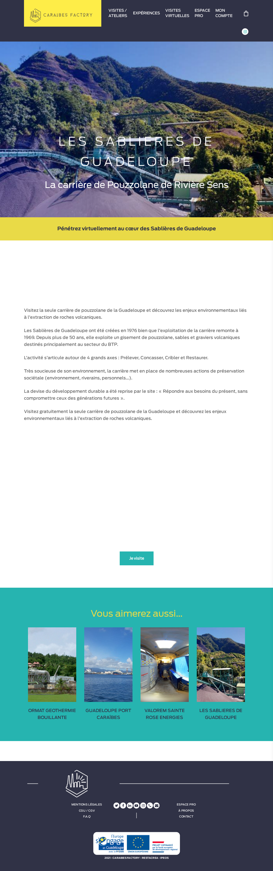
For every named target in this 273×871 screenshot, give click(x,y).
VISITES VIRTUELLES (177, 13)
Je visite (136, 558)
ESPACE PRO (202, 13)
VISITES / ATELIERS (118, 13)
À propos (186, 810)
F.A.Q (86, 816)
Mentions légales (86, 804)
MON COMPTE (223, 13)
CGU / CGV (87, 810)
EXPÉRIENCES (146, 13)
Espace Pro (186, 804)
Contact (186, 816)
